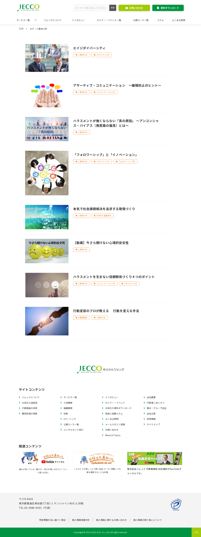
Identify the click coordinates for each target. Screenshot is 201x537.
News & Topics (112, 435)
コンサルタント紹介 (73, 429)
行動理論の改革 (29, 408)
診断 (66, 413)
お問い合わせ (136, 7)
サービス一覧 (23, 20)
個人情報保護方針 (81, 519)
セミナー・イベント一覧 (109, 20)
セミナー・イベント (115, 402)
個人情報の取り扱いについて (147, 519)
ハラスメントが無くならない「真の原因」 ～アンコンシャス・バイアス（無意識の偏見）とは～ (116, 123)
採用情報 (151, 418)
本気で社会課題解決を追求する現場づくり (104, 208)
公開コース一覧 (140, 20)
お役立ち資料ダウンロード (118, 408)
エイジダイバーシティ (89, 48)
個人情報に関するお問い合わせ (111, 519)
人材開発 (68, 402)
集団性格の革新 (29, 413)
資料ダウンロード (170, 7)
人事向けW (82, 54)
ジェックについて (52, 20)
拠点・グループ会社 (156, 408)
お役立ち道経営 (29, 402)
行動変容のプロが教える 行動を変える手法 (106, 310)
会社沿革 (151, 413)
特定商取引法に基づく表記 (52, 519)
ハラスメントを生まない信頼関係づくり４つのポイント (114, 276)
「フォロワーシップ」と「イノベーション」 (106, 154)
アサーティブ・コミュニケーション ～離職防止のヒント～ (117, 85)
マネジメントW (102, 54)
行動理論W (82, 317)
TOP (21, 28)
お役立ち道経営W (103, 215)
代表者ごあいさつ (155, 402)
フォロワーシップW (126, 161)
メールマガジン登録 (115, 424)
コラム (160, 20)
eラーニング (70, 418)
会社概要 (151, 397)
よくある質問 (178, 20)
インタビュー (78, 20)
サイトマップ (153, 424)
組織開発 (68, 408)
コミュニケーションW (105, 92)
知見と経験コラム (114, 413)
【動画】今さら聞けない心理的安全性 (101, 242)
